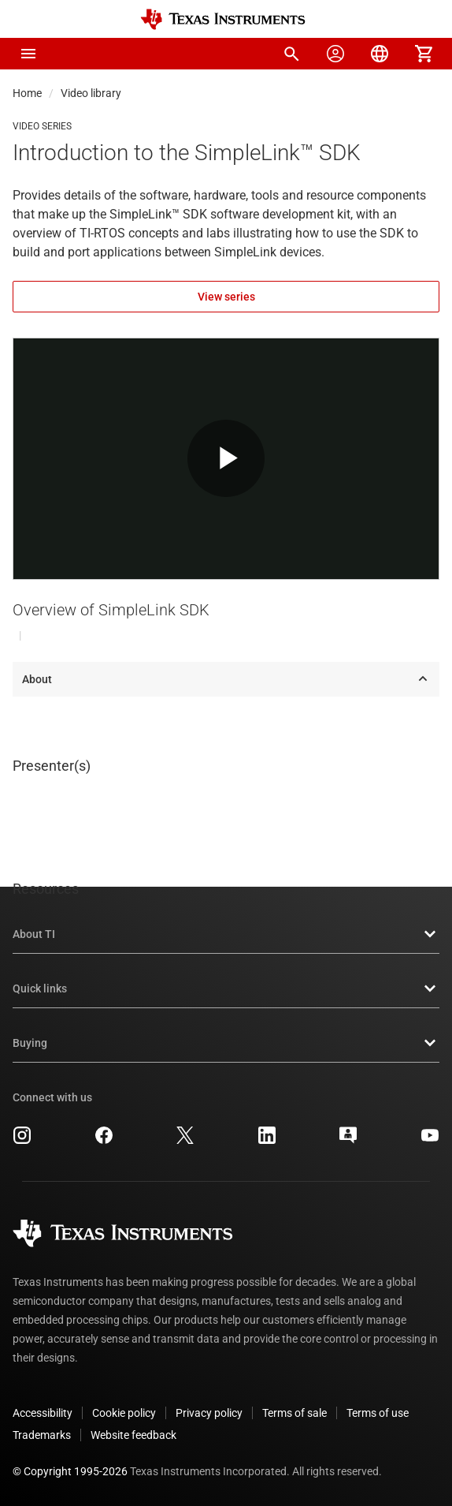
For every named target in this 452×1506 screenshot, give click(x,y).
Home (27, 93)
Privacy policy (209, 1413)
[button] (28, 53)
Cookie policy (124, 1413)
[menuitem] (291, 53)
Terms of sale (294, 1413)
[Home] (223, 19)
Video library (91, 93)
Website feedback (133, 1435)
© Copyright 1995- (70, 1471)
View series (226, 296)
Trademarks (42, 1435)
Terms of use (377, 1413)
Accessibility (42, 1413)
